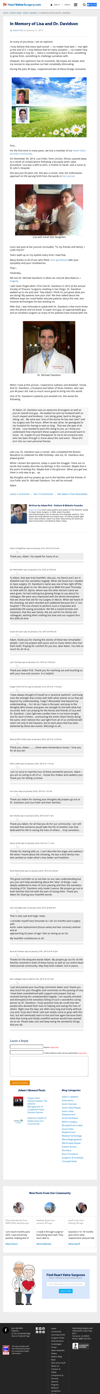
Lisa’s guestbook (59, 259)
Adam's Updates (30, 13)
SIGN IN (67, 5)
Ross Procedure (69, 1157)
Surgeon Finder (58, 1341)
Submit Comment (19, 1086)
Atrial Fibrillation (70, 1121)
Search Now (66, 1295)
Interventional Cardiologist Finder (57, 1347)
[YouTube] (43, 1332)
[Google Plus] (37, 1335)
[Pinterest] (43, 1335)
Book (53, 1363)
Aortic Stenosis (69, 1107)
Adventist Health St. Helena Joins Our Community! (36, 1124)
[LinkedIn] (40, 1335)
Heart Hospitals (58, 1354)
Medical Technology (71, 1139)
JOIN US (55, 5)
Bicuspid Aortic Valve (72, 1129)
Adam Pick (18, 30)
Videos (54, 1357)
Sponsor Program (55, 1387)
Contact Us (56, 1373)
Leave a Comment (20, 493)
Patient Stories (69, 1150)
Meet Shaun (11, 1247)
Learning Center (58, 1338)
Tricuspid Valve (69, 1165)
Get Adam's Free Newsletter (72, 493)
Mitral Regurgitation (72, 1143)
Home (5, 13)
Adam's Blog (15, 13)
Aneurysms (67, 1104)
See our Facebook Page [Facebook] (21, 1340)
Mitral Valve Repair (71, 1146)
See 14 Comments (43, 493)
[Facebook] (37, 1332)
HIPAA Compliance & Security (57, 1379)
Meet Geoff (74, 1247)
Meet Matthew (43, 1247)
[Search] (84, 4)
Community (56, 1335)
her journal (69, 175)
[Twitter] (40, 1332)
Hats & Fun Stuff (58, 1366)
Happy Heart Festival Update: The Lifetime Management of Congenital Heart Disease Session (36, 1106)
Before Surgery (69, 1125)
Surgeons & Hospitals (72, 1161)
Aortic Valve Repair (71, 1111)
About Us (55, 1369)
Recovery (66, 1154)
